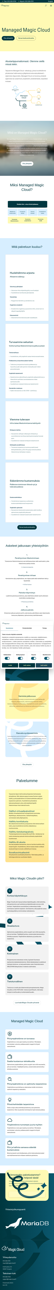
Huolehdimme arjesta (22, 273)
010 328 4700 (7, 1277)
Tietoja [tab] (44, 628)
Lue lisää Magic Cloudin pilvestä (27, 1003)
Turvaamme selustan (21, 342)
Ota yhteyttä (8, 38)
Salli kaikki (43, 665)
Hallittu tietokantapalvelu (21, 832)
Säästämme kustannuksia (25, 481)
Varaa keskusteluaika (26, 38)
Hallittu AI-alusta (17, 842)
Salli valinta (27, 665)
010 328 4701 (6, 1261)
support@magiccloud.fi (9, 1279)
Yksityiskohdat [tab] (27, 628)
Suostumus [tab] (9, 628)
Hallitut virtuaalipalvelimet (22, 811)
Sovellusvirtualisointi (19, 853)
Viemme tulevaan (20, 419)
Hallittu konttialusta (18, 822)
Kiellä (10, 665)
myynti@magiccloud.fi (9, 1263)
